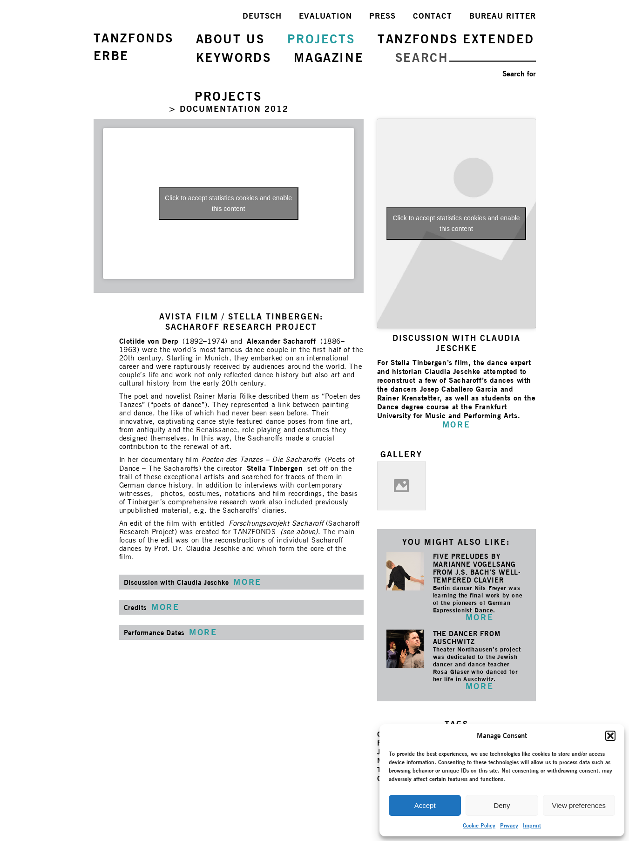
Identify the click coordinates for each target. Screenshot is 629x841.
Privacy (509, 825)
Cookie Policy (479, 825)
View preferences (579, 805)
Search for (519, 73)
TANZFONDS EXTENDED (456, 39)
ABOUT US (230, 39)
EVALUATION (325, 15)
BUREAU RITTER (502, 15)
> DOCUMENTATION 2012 (229, 109)
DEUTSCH (262, 15)
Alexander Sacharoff (281, 341)
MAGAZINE (329, 57)
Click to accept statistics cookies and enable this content (228, 203)
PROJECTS (321, 39)
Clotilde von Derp (148, 341)
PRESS (382, 15)
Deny (502, 805)
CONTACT (432, 15)
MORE (480, 617)
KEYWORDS (233, 57)
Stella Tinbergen (275, 468)
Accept (425, 805)
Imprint (532, 825)
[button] (610, 735)
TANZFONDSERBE (134, 47)
